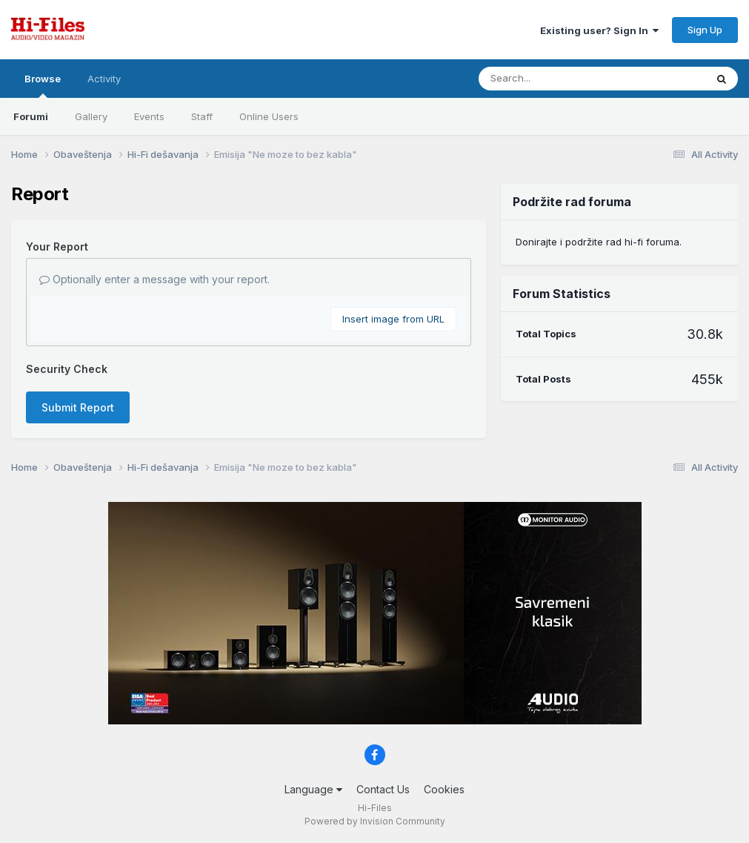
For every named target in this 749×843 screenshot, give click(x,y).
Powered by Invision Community (374, 821)
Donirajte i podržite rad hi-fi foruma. (599, 242)
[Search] (552, 78)
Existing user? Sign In (599, 30)
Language (313, 789)
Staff (202, 116)
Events (149, 116)
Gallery (91, 116)
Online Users (269, 116)
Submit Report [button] (77, 407)
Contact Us (383, 789)
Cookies (444, 789)
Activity (104, 79)
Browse (42, 85)
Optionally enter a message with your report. (154, 279)
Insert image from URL (393, 319)
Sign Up (705, 30)
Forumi (30, 116)
